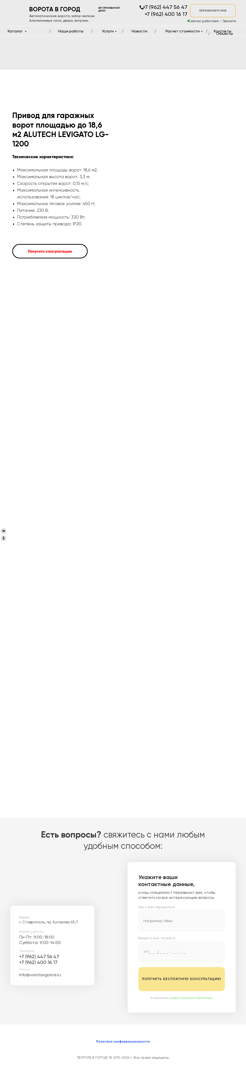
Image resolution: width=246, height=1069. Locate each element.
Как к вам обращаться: (156, 907)
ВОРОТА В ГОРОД (54, 9)
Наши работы (70, 31)
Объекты (224, 33)
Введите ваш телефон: (157, 938)
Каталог (16, 31)
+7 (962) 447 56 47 (39, 956)
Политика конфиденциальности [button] (123, 1041)
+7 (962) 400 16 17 (38, 962)
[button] (50, 251)
